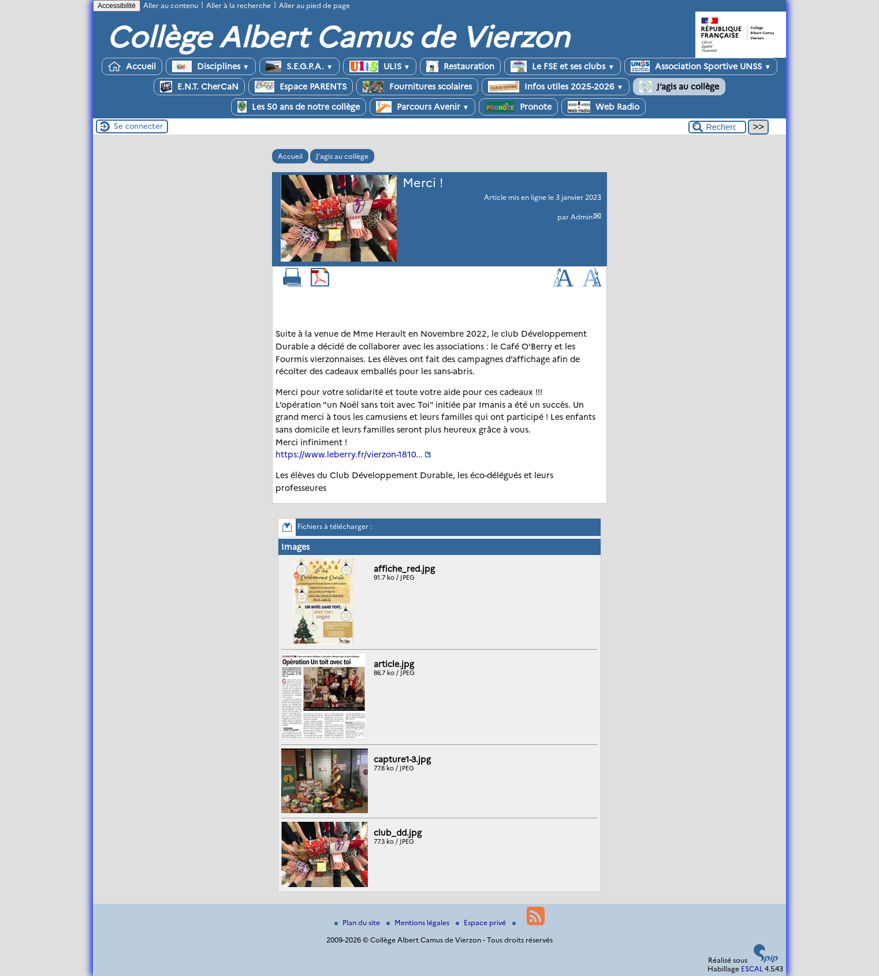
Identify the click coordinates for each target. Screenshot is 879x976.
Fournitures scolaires (417, 86)
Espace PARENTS (301, 86)
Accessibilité (117, 6)
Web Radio (603, 107)
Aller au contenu (170, 5)
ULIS (380, 66)
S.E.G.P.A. (299, 66)
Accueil (132, 66)
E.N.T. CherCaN (199, 86)
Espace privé (482, 922)
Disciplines (210, 66)
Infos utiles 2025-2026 (556, 86)
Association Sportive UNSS (701, 66)
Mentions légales (418, 922)
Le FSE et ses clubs (562, 66)
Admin (582, 217)
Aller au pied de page (314, 5)
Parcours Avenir (423, 107)
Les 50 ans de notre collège (298, 107)
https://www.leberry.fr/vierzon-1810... (349, 454)
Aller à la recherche (238, 5)
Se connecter (138, 126)
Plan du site (358, 922)
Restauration (460, 66)
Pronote (518, 107)
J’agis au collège (679, 86)
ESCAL (752, 968)
